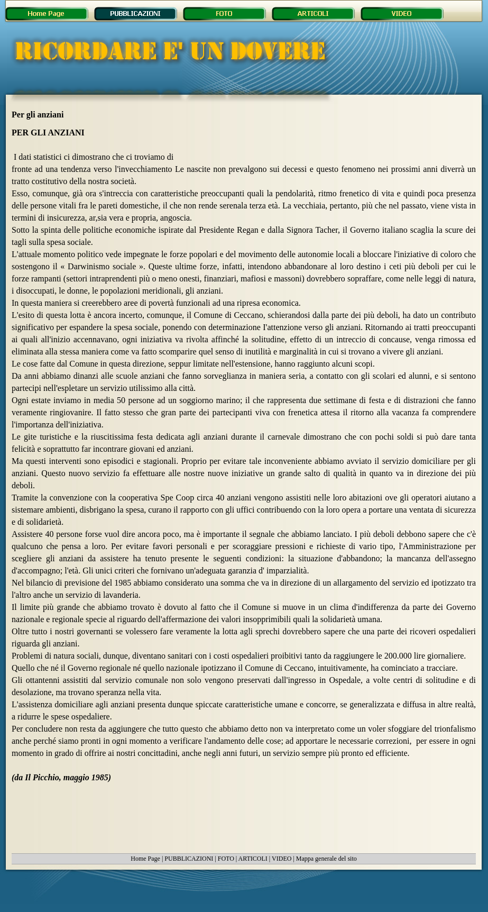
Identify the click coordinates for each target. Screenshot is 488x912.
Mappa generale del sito (326, 858)
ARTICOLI (253, 858)
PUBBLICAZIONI (188, 858)
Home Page (145, 858)
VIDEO (281, 858)
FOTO (226, 858)
